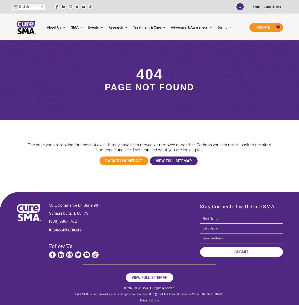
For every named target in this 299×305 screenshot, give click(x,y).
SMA (75, 27)
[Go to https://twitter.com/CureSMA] (77, 6)
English (21, 7)
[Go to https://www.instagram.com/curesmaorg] (70, 6)
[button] (240, 6)
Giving (222, 27)
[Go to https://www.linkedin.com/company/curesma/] (63, 6)
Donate (263, 27)
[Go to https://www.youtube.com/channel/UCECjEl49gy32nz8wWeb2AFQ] (83, 6)
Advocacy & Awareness (189, 27)
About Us (54, 27)
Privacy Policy (149, 300)
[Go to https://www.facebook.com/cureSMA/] (57, 6)
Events (93, 27)
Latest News (272, 7)
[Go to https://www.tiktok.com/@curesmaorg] (90, 6)
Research (116, 27)
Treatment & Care (147, 27)
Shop (256, 7)
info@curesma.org (65, 229)
